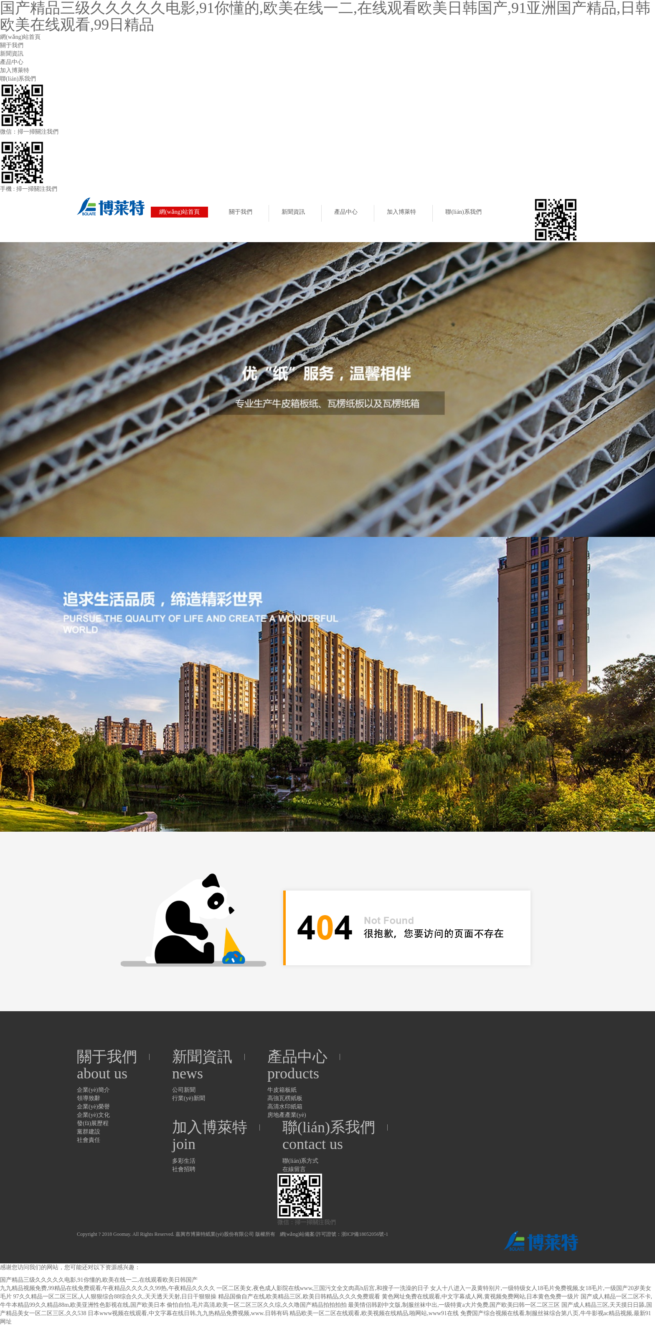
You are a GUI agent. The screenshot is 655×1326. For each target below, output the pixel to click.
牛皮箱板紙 (282, 1090)
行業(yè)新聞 (188, 1098)
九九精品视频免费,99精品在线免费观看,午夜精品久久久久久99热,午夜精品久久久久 (107, 1288)
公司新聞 (183, 1090)
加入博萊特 (14, 70)
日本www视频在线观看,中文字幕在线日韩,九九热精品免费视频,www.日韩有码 (188, 1313)
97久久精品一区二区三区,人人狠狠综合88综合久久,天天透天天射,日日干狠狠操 (115, 1296)
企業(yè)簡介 (93, 1090)
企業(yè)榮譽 (93, 1106)
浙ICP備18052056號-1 (364, 1234)
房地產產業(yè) (286, 1115)
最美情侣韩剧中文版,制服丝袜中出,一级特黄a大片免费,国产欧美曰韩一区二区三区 (454, 1305)
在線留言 (294, 1169)
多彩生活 (183, 1161)
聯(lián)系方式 (300, 1161)
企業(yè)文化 (93, 1115)
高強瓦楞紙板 (284, 1098)
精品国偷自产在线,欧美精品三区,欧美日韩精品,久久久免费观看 (299, 1296)
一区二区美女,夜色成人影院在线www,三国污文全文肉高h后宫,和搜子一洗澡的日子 (322, 1288)
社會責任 (88, 1140)
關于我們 (11, 45)
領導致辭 (88, 1098)
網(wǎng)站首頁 (20, 37)
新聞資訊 (11, 54)
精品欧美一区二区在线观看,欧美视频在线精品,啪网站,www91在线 (374, 1313)
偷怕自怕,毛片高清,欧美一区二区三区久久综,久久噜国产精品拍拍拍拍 (257, 1305)
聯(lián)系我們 (18, 79)
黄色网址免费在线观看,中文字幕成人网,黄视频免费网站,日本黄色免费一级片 (480, 1296)
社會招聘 (183, 1169)
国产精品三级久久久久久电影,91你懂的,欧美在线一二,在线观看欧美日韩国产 (99, 1280)
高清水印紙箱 (284, 1106)
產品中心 (11, 62)
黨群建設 (88, 1132)
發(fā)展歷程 (93, 1123)
